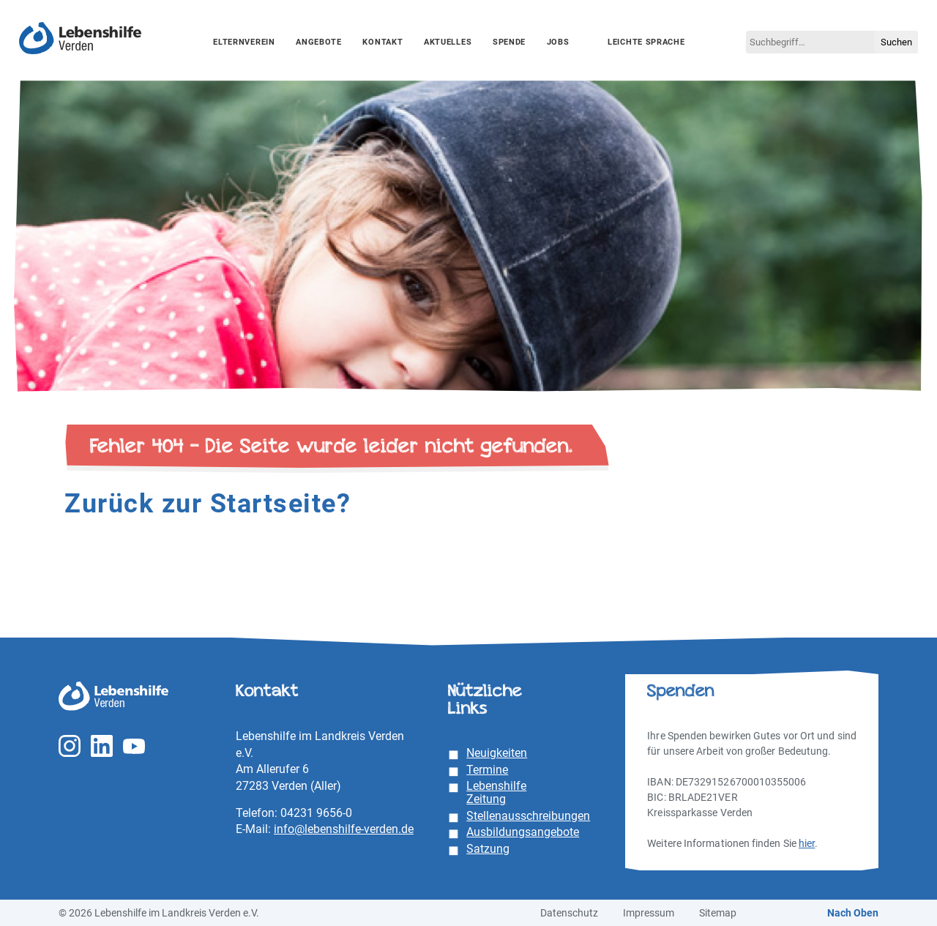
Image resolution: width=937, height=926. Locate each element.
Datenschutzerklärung (305, 853)
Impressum (896, 888)
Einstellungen (41, 868)
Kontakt (382, 42)
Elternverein (244, 42)
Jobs (558, 42)
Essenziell (43, 893)
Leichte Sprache (646, 42)
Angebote (319, 42)
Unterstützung (137, 893)
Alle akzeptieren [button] (820, 752)
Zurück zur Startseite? (207, 503)
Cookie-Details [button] (750, 888)
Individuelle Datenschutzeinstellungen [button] (820, 870)
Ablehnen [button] (820, 839)
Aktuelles (447, 42)
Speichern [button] (820, 795)
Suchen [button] (896, 42)
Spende (509, 42)
